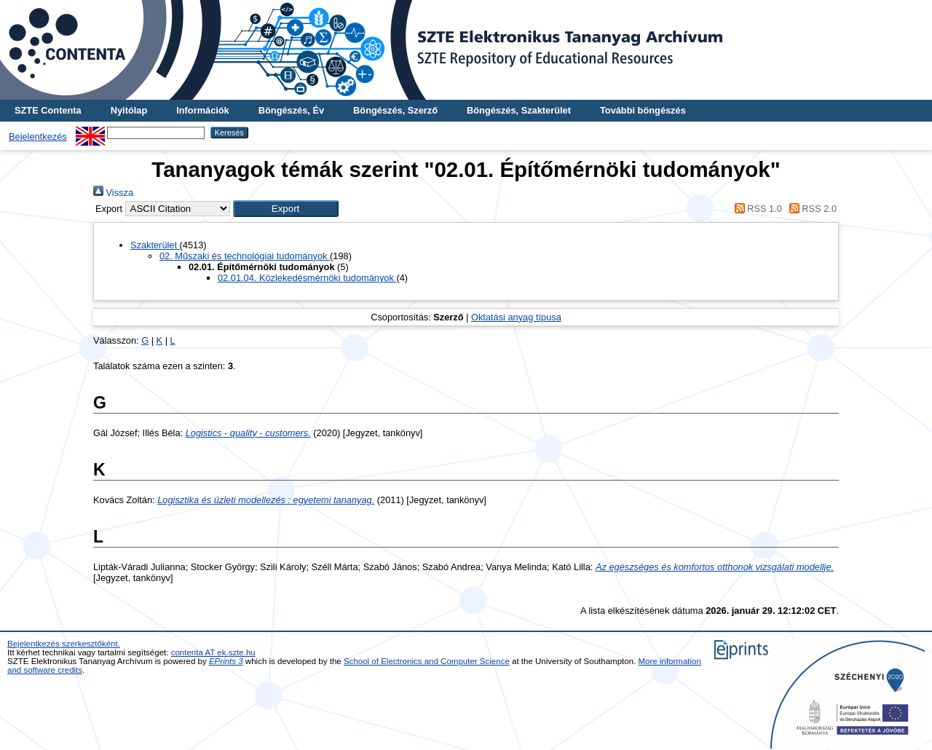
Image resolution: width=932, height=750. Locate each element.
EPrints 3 (226, 661)
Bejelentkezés (38, 136)
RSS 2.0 (810, 208)
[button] (286, 208)
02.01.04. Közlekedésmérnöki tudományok (307, 277)
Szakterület (155, 245)
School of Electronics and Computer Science (427, 661)
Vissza (113, 192)
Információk (202, 110)
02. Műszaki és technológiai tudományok (244, 255)
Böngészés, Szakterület (519, 110)
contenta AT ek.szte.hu (213, 652)
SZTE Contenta (48, 110)
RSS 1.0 (756, 208)
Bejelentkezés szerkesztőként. (63, 643)
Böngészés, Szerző (395, 110)
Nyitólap (129, 110)
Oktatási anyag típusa (516, 317)
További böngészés (643, 110)
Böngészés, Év (291, 110)
